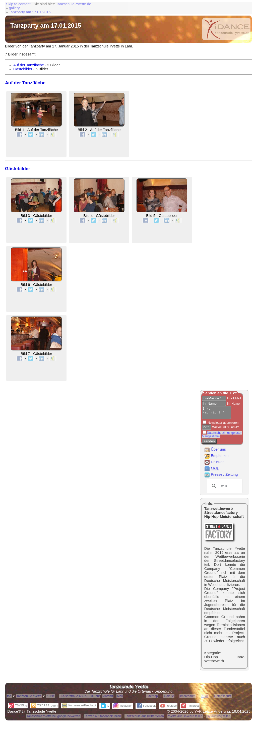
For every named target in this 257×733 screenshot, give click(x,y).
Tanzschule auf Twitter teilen (144, 718)
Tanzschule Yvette (29, 698)
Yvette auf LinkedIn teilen (185, 718)
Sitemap (152, 698)
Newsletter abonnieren (222, 425)
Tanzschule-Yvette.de (73, 4)
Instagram (122, 708)
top (9, 698)
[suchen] (224, 488)
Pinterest (190, 708)
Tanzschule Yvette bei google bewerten (53, 718)
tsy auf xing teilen (218, 718)
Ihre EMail (233, 398)
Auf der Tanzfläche (28, 65)
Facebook (146, 708)
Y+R (198, 714)
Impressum (187, 698)
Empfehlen (216, 458)
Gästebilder (22, 69)
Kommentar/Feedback (79, 707)
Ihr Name (233, 403)
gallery (14, 8)
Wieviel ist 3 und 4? (225, 429)
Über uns (215, 452)
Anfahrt (108, 698)
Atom (54, 707)
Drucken (214, 464)
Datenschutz (222, 698)
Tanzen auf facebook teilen (102, 718)
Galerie (169, 698)
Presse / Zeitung (221, 477)
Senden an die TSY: (220, 393)
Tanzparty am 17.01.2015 (29, 12)
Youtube (168, 708)
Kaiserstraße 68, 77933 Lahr (80, 698)
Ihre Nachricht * (218, 413)
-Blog (18, 707)
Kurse (51, 698)
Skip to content (18, 4)
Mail (120, 698)
